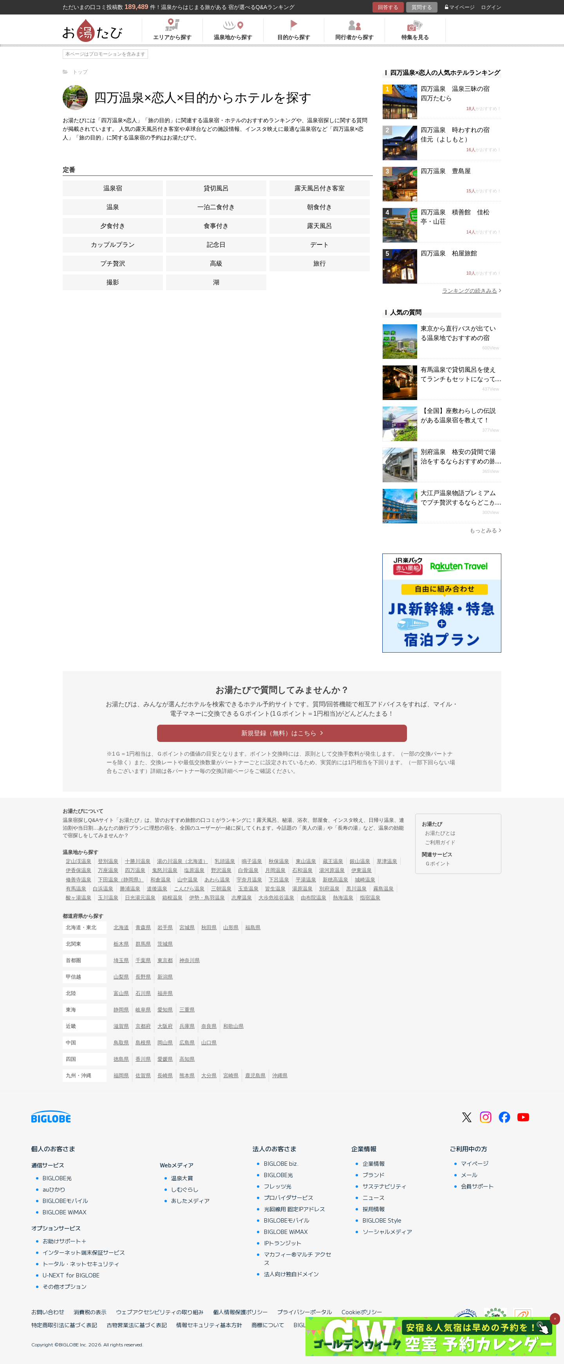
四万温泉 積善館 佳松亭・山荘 (455, 217)
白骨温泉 (248, 870)
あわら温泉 (217, 880)
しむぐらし (185, 1189)
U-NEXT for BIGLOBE (71, 1275)
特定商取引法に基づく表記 (64, 1325)
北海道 (121, 927)
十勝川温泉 (137, 861)
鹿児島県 (255, 1075)
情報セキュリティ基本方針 (209, 1325)
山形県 (231, 927)
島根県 (143, 1043)
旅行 (319, 263)
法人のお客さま (274, 1148)
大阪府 (165, 1026)
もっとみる (485, 530)
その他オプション (65, 1286)
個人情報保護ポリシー (240, 1312)
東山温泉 (306, 861)
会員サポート (477, 1186)
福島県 (252, 927)
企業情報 (363, 1148)
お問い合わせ (47, 1312)
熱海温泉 (343, 898)
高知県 (187, 1059)
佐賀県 (143, 1075)
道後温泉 (157, 889)
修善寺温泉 (78, 880)
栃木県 (121, 944)
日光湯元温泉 (140, 898)
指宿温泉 (370, 898)
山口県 (209, 1043)
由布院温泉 (313, 898)
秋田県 (209, 927)
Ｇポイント (437, 864)
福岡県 (121, 1075)
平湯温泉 (306, 880)
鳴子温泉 (252, 861)
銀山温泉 (360, 861)
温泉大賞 (182, 1178)
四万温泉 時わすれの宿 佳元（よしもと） (458, 135)
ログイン (491, 7)
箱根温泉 (172, 898)
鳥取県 (121, 1043)
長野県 (143, 977)
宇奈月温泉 (249, 880)
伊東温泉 (361, 870)
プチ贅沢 (112, 263)
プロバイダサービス (288, 1197)
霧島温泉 (383, 889)
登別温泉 (108, 861)
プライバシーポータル (304, 1312)
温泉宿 (112, 188)
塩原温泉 (194, 870)
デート (319, 244)
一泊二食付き (216, 207)
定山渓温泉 (78, 861)
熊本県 (187, 1075)
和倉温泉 (160, 880)
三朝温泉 (221, 889)
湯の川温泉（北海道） (182, 861)
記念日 (216, 244)
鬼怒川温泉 (164, 870)
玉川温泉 (108, 898)
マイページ (460, 7)
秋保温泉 (279, 861)
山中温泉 (187, 880)
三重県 (187, 1010)
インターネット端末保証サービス (84, 1252)
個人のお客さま (53, 1148)
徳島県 (121, 1059)
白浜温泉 (103, 889)
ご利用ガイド (440, 842)
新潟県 (165, 977)
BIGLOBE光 (57, 1178)
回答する (388, 7)
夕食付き (112, 226)
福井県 (165, 993)
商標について (267, 1325)
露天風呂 (319, 226)
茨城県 (165, 944)
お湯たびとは (440, 833)
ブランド (374, 1175)
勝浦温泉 (130, 889)
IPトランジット (283, 1243)
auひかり (54, 1189)
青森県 (143, 927)
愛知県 (165, 1010)
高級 (216, 263)
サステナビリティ (385, 1186)
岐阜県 (143, 1010)
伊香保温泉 (78, 870)
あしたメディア (190, 1201)
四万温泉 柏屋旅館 (449, 253)
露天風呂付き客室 (320, 188)
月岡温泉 (275, 870)
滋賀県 (121, 1026)
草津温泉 (387, 861)
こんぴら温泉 (189, 889)
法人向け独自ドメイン (291, 1274)
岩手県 (165, 927)
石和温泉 (302, 870)
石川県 (143, 993)
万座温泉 (108, 870)
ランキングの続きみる (471, 290)
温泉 (113, 207)
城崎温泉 (365, 880)
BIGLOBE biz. (281, 1163)
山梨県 (121, 977)
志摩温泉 (241, 898)
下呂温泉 (279, 880)
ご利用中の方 (468, 1148)
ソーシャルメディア (387, 1232)
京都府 (143, 1026)
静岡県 (121, 1010)
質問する (422, 7)
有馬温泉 (76, 889)
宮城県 (187, 927)
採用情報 (374, 1209)
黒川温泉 (356, 889)
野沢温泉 (221, 870)
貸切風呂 (216, 188)
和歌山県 (233, 1026)
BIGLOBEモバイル (65, 1201)
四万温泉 (135, 870)
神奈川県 (189, 960)
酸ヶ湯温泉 (78, 898)
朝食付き (319, 207)
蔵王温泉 (333, 861)
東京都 (165, 960)
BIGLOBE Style (382, 1220)
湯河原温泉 (332, 870)
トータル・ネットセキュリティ (81, 1264)
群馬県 (143, 944)
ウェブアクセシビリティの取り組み (160, 1312)
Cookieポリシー (362, 1312)
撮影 (113, 282)
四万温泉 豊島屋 (446, 171)
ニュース (374, 1197)
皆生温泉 (275, 889)
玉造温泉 (248, 889)
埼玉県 (121, 960)
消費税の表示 (90, 1312)
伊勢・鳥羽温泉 (207, 898)
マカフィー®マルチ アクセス (297, 1258)
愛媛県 (165, 1059)
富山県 (121, 993)
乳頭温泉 (225, 861)
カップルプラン (113, 244)
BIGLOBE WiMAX (65, 1212)
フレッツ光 (277, 1186)
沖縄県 (279, 1075)
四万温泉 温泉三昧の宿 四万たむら (458, 93)
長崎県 (165, 1075)
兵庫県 (187, 1026)
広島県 (187, 1043)
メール (469, 1175)
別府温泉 (329, 889)
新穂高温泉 (335, 880)
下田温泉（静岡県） (121, 880)
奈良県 (209, 1026)
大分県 (209, 1075)
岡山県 (165, 1043)
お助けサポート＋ (65, 1241)
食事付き (216, 226)
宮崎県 (231, 1075)
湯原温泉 (302, 889)
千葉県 (143, 960)
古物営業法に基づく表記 (137, 1325)
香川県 (143, 1059)
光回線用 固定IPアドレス (294, 1209)
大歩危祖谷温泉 (276, 898)
